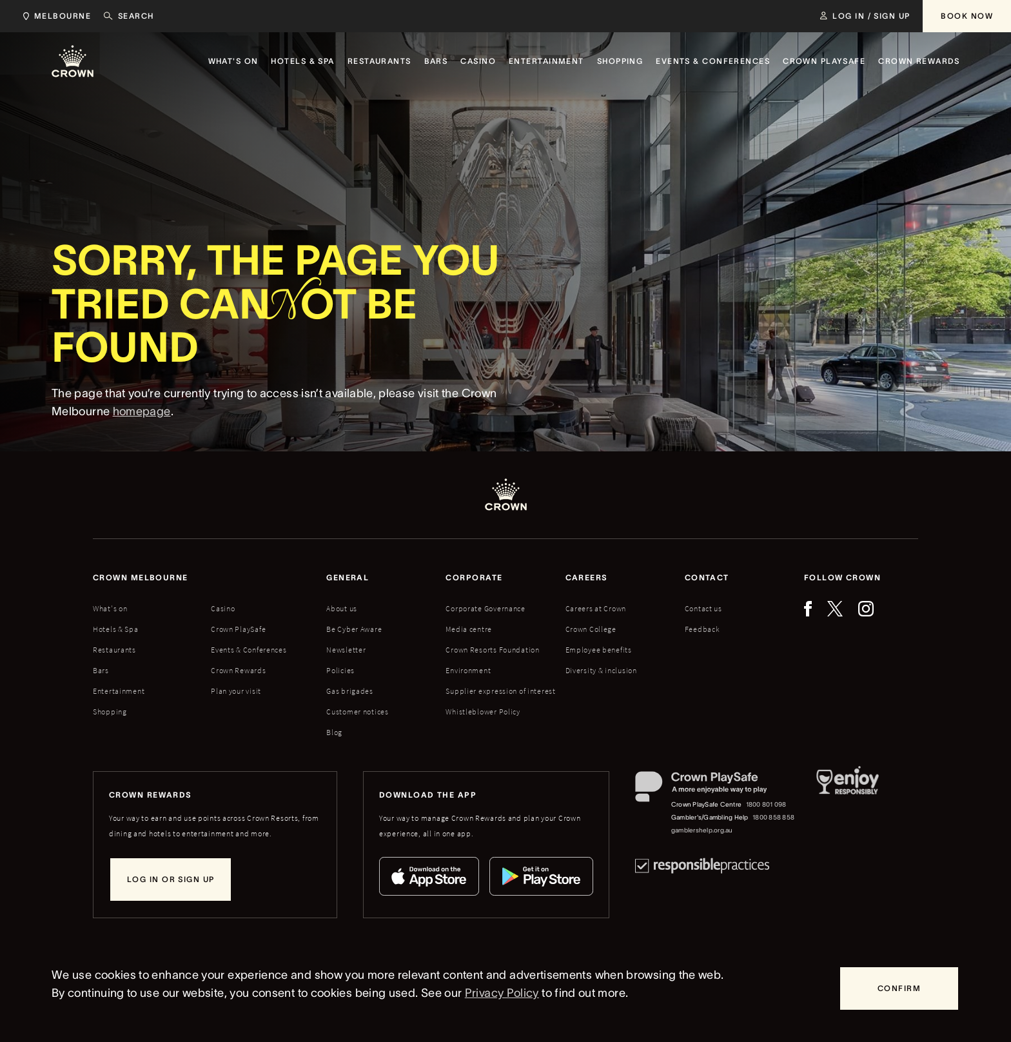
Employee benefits (598, 649)
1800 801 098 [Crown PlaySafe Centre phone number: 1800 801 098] (766, 804)
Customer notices (357, 711)
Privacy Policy (502, 993)
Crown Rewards (238, 670)
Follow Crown (842, 577)
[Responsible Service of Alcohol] (847, 804)
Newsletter (346, 649)
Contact (707, 577)
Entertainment (118, 691)
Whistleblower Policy (483, 711)
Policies (340, 670)
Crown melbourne (140, 577)
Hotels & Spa (116, 629)
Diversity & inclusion (601, 670)
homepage (142, 411)
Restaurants (114, 649)
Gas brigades (349, 691)
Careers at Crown (596, 608)
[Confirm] (899, 988)
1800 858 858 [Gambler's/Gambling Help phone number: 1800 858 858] (773, 817)
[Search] (129, 16)
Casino (223, 608)
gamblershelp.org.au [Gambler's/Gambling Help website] (702, 830)
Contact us (703, 608)
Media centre (469, 629)
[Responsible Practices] (702, 866)
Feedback (702, 629)
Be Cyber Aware (354, 629)
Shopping (110, 711)
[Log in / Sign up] (865, 16)
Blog (334, 732)
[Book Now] (967, 16)
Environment (468, 670)
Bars (101, 670)
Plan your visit (236, 691)
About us (341, 608)
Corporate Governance (485, 608)
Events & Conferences (248, 649)
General (347, 577)
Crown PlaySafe (238, 629)
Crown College (590, 629)
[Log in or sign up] (170, 879)
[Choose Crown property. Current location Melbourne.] (54, 16)
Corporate (474, 577)
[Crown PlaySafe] (715, 789)
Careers (586, 577)
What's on (110, 608)
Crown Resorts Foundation (492, 649)
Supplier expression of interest (500, 691)
